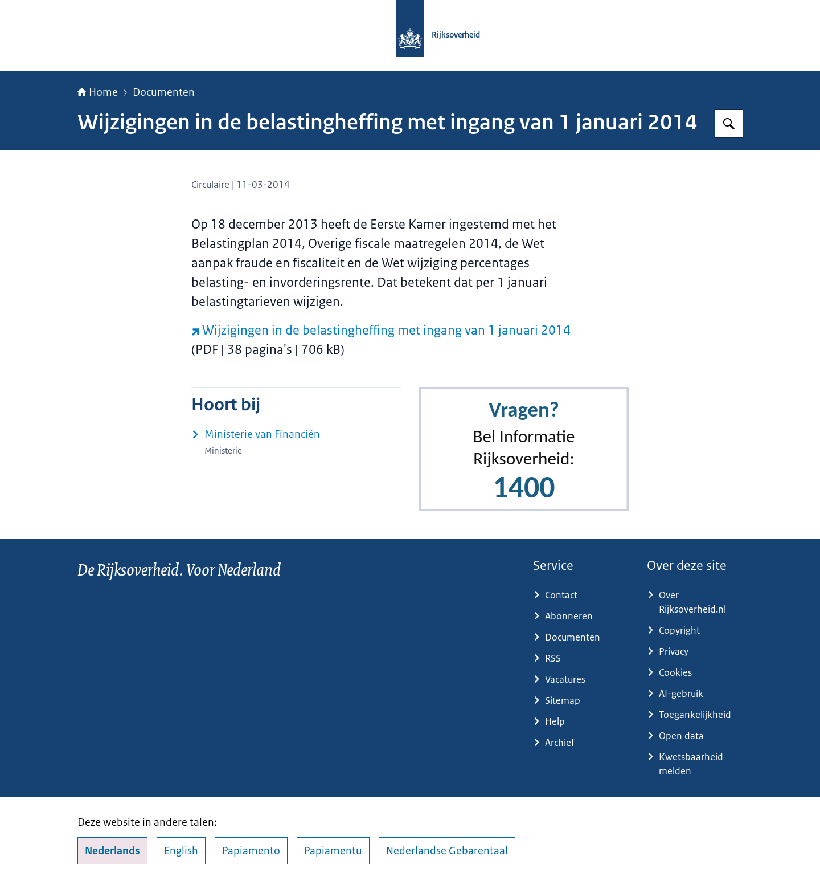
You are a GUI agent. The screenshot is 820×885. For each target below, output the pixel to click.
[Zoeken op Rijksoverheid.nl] (729, 123)
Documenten (164, 92)
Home (97, 92)
